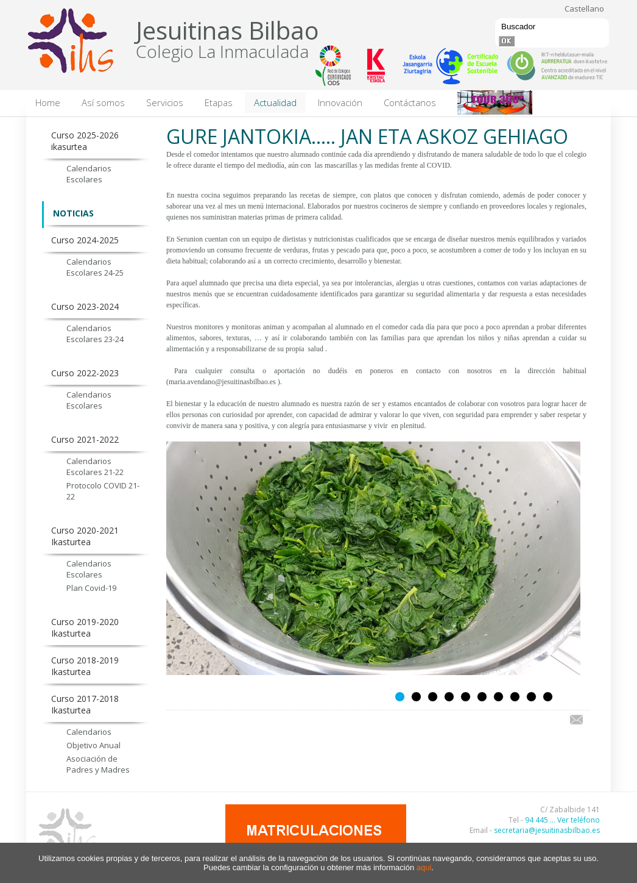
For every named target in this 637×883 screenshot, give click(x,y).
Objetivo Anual (93, 745)
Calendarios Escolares (88, 174)
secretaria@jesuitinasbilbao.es (547, 830)
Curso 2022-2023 (85, 373)
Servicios (164, 102)
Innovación (340, 102)
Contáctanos (410, 102)
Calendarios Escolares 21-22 (95, 466)
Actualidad (275, 102)
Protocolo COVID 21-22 (102, 491)
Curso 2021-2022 (85, 439)
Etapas (219, 102)
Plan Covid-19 (91, 587)
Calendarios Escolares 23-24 (95, 334)
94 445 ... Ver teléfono (562, 820)
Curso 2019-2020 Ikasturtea (85, 627)
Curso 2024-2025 (85, 240)
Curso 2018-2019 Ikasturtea (85, 665)
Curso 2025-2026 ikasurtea (85, 140)
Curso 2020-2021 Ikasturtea (85, 536)
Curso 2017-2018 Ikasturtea (85, 704)
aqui (424, 867)
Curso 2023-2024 (85, 306)
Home (47, 102)
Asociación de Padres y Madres (98, 764)
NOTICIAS (73, 213)
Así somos (103, 102)
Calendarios (88, 731)
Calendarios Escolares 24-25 (95, 267)
